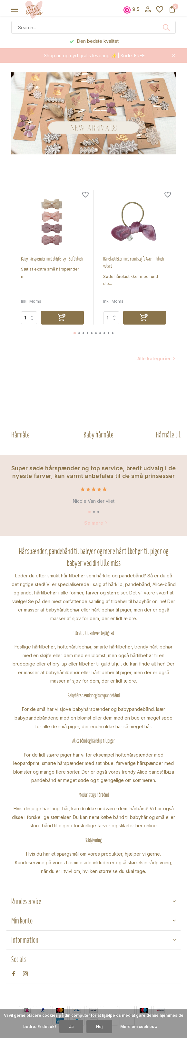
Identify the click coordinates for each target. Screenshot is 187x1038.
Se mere (96, 523)
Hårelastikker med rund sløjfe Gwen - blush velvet (133, 262)
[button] (74, 333)
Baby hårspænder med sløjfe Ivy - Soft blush (52, 258)
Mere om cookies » (139, 1026)
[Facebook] (13, 974)
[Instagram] (25, 974)
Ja (71, 1026)
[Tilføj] (62, 318)
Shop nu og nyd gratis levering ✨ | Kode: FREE (94, 55)
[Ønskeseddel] (159, 10)
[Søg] (93, 27)
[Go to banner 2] (93, 113)
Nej (99, 1026)
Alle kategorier (154, 358)
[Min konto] (148, 9)
